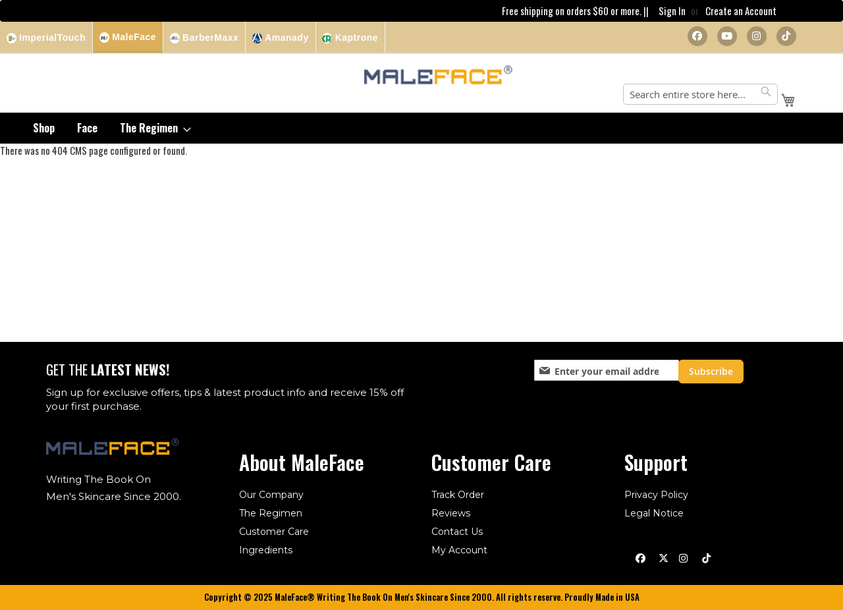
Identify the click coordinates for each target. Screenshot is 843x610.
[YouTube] (727, 37)
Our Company (271, 495)
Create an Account (740, 11)
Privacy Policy (656, 495)
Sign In (672, 11)
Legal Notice (654, 513)
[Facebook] (697, 37)
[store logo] (438, 77)
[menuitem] (44, 128)
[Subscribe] (711, 371)
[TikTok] (786, 37)
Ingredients (265, 550)
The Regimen (270, 513)
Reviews (450, 513)
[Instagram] (757, 37)
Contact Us (457, 532)
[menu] (421, 128)
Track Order (457, 495)
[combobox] (700, 94)
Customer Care (274, 532)
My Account (459, 550)
